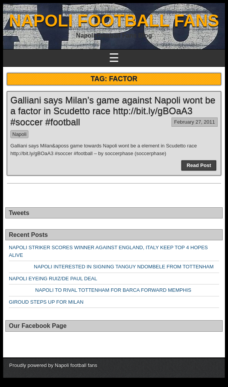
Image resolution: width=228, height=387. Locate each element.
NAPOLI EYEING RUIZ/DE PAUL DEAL (53, 278)
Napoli (19, 134)
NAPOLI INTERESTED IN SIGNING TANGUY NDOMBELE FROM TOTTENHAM (111, 267)
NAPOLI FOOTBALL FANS (114, 20)
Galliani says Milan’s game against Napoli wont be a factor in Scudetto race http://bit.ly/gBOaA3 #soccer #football (112, 111)
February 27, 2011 (194, 122)
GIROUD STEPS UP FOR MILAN (46, 302)
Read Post (198, 165)
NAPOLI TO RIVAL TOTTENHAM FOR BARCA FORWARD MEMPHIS (100, 290)
